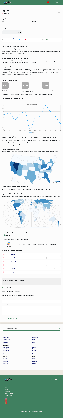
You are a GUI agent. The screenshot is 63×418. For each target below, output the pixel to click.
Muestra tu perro (9, 393)
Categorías (8, 388)
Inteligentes (6, 350)
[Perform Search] (59, 328)
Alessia (13, 268)
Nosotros (7, 391)
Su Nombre (5, 298)
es (6, 400)
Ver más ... (31, 276)
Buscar (6, 390)
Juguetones (6, 348)
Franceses (34, 365)
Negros (5, 360)
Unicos (34, 336)
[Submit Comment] (9, 318)
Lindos (4, 336)
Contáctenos (8, 395)
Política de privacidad (26, 411)
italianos (9, 244)
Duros (33, 348)
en (6, 398)
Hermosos (5, 342)
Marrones (5, 361)
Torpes (34, 352)
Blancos (5, 358)
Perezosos (5, 353)
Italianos (34, 363)
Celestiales (35, 337)
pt (6, 402)
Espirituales (6, 337)
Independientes (7, 347)
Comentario (5, 304)
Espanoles (34, 361)
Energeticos (6, 352)
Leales (33, 353)
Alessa (13, 265)
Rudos (33, 341)
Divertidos (5, 341)
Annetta (13, 258)
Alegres (34, 347)
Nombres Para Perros (6, 7)
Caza (33, 342)
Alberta (13, 261)
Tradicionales (6, 339)
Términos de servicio (37, 411)
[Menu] (57, 2)
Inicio (6, 386)
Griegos (34, 358)
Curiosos (34, 350)
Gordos (5, 365)
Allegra (13, 272)
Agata (13, 7)
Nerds (33, 339)
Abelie (13, 254)
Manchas (5, 363)
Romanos (34, 360)
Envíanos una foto (8, 283)
